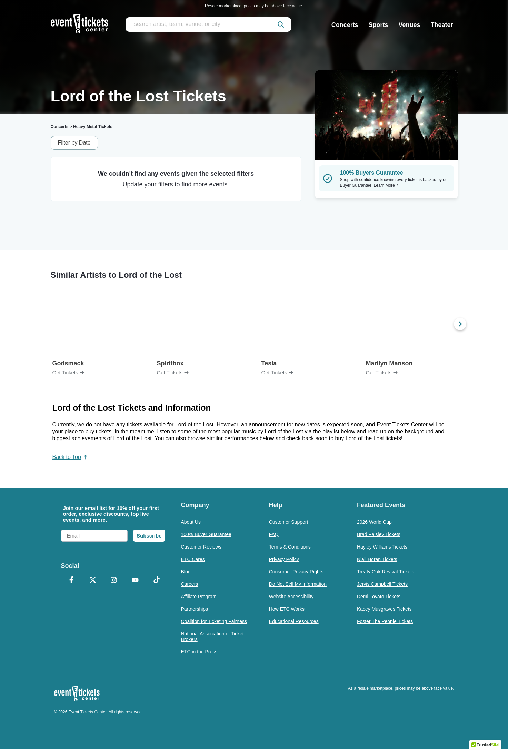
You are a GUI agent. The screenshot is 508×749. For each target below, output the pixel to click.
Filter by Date (74, 143)
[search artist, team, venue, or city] (208, 24)
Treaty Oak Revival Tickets (385, 571)
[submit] (281, 24)
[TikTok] (156, 580)
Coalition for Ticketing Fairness (214, 621)
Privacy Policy (284, 559)
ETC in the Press (199, 651)
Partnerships (194, 609)
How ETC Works (287, 609)
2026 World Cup (374, 522)
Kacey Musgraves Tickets (384, 609)
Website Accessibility (291, 596)
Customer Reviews (201, 547)
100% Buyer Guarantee (206, 534)
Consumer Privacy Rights (296, 571)
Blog (186, 571)
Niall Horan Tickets (377, 559)
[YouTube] (135, 580)
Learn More (386, 185)
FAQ (274, 534)
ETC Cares (193, 559)
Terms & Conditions (290, 547)
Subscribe (149, 536)
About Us (191, 522)
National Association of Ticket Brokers (212, 636)
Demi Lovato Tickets (378, 596)
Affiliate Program (199, 596)
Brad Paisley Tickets (378, 534)
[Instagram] (114, 580)
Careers (189, 584)
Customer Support (288, 522)
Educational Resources (294, 621)
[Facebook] (71, 580)
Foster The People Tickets (385, 621)
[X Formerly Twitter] (92, 580)
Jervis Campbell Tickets (382, 584)
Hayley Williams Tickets (382, 547)
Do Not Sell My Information (298, 584)
